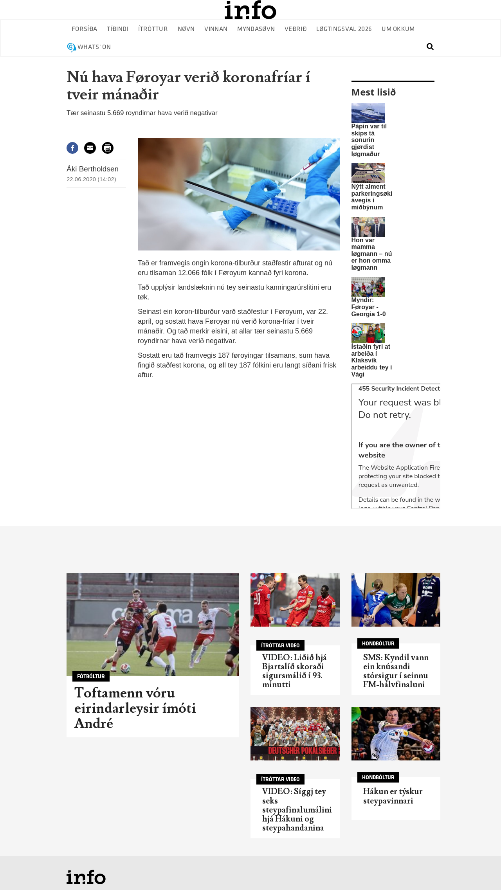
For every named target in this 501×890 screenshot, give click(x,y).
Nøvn (186, 29)
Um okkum (398, 29)
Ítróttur (153, 29)
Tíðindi (117, 29)
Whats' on (94, 47)
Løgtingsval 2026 (344, 29)
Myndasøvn (256, 29)
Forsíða (84, 29)
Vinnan (215, 29)
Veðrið (295, 29)
